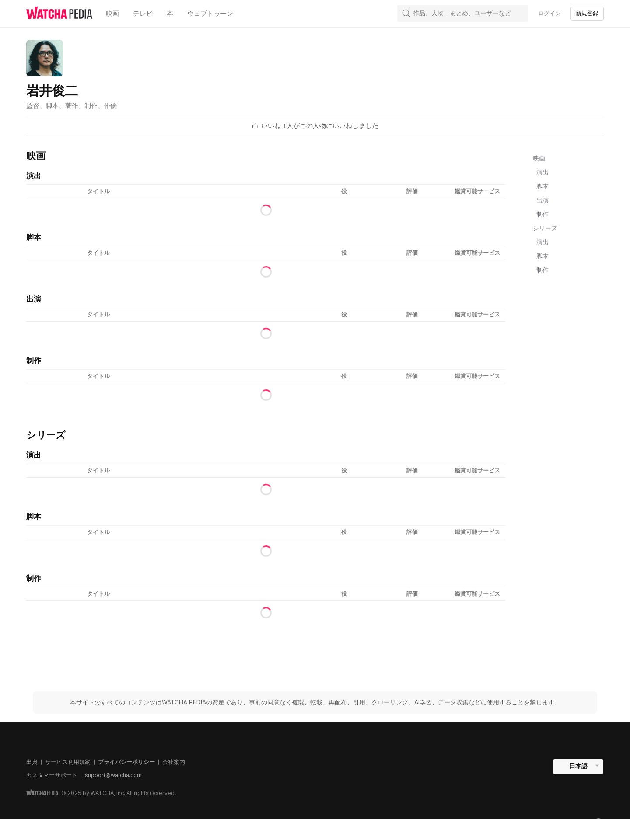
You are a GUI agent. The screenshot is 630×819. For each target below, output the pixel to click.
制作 (542, 214)
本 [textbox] (170, 13)
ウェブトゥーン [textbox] (210, 13)
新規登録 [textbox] (587, 13)
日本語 (578, 766)
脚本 (542, 186)
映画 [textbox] (112, 13)
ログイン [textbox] (549, 13)
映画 (539, 158)
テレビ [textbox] (143, 13)
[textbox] (319, 125)
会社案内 (173, 762)
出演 (542, 200)
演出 (542, 172)
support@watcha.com (113, 775)
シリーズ (545, 228)
